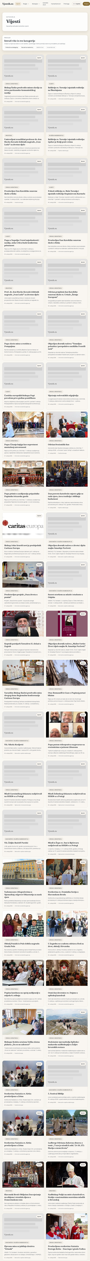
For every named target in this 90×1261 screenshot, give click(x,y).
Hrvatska (9, 135)
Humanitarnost (56, 4)
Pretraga (66, 4)
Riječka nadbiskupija (56, 135)
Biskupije (36, 4)
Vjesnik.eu (7, 3)
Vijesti (18, 4)
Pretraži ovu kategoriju (12, 47)
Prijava (86, 4)
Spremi (39, 58)
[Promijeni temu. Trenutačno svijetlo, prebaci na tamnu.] (77, 4)
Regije (26, 4)
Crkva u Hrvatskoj (12, 83)
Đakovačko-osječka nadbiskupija (60, 541)
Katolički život (45, 4)
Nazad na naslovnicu (27, 47)
